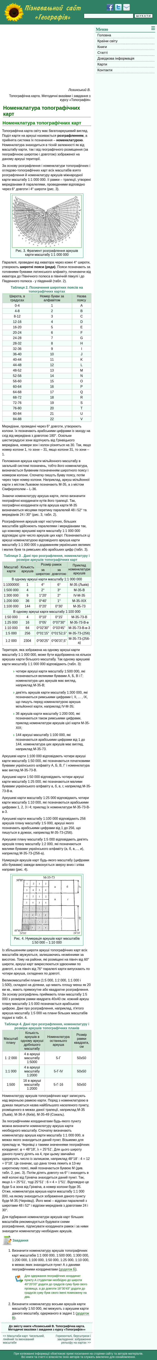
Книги (102, 47)
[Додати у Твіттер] (118, 7)
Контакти (104, 70)
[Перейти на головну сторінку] (42, 12)
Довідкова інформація (115, 58)
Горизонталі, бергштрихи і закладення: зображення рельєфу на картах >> (73, 1339)
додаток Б (67, 1269)
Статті (102, 52)
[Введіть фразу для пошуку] (109, 15)
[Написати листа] (126, 7)
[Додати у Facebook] (110, 7)
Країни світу (107, 41)
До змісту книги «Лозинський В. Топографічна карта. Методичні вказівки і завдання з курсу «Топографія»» (47, 1327)
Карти (102, 64)
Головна (104, 35)
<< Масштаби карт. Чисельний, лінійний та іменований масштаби (23, 1339)
